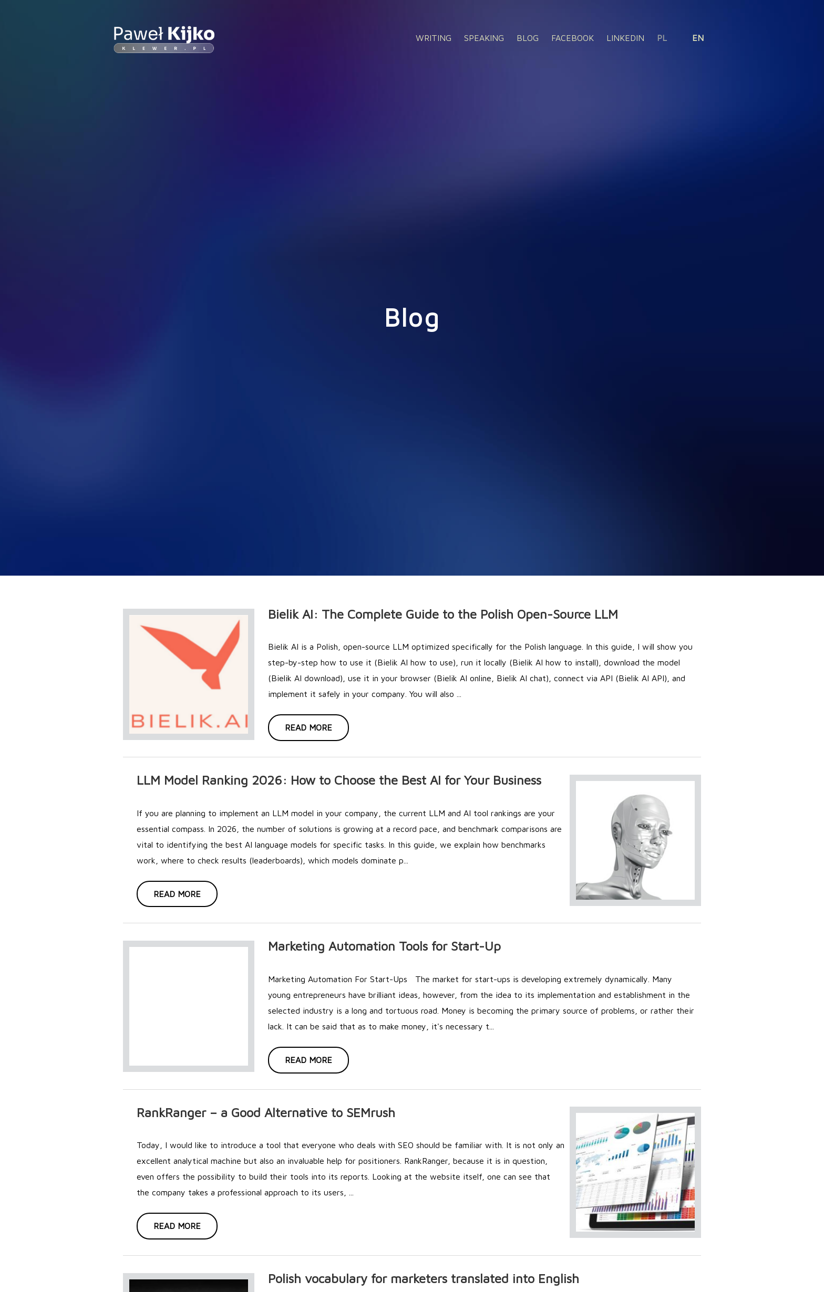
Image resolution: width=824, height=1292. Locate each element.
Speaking (484, 38)
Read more (308, 727)
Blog (528, 38)
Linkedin (625, 38)
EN (698, 38)
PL (662, 38)
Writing (433, 38)
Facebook (572, 38)
